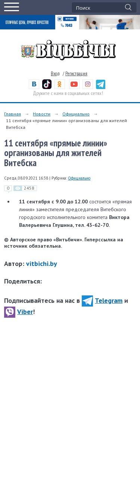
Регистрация (76, 73)
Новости (41, 114)
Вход (55, 73)
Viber (18, 311)
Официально (76, 114)
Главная (12, 114)
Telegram (102, 300)
